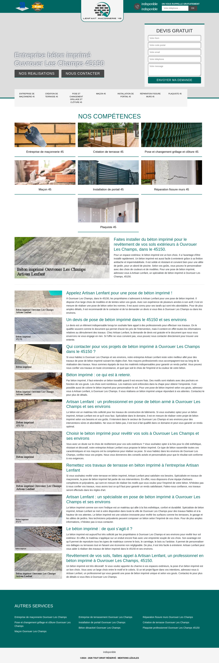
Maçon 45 (101, 94)
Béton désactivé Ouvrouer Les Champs (99, 627)
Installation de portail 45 (126, 95)
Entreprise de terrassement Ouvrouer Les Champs (105, 617)
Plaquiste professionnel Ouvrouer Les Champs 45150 (171, 627)
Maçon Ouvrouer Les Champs (31, 631)
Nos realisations (37, 73)
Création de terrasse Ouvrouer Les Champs (166, 622)
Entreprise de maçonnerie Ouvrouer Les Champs (41, 617)
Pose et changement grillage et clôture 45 (76, 98)
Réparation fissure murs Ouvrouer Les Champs (168, 617)
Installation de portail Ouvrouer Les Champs (102, 622)
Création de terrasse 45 (51, 95)
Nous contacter (83, 73)
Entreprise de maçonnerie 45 (27, 95)
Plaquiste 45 (175, 94)
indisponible (149, 4)
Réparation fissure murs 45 (150, 95)
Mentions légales (128, 658)
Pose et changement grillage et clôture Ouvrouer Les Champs (43, 624)
